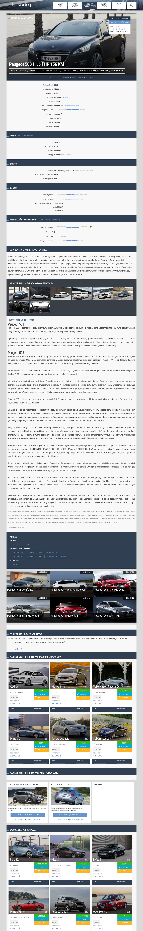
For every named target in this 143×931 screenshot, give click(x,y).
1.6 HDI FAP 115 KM (35, 552)
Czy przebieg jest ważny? (72, 105)
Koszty (23, 71)
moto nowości (74, 5)
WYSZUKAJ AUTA (34, 820)
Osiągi (14, 71)
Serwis (32, 71)
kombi (15, 564)
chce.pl (19, 3)
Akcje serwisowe (100, 71)
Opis (74, 71)
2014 (28, 545)
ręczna (63, 557)
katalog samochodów (90, 5)
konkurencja (117, 71)
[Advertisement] (112, 802)
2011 (13, 545)
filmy (119, 4)
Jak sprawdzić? (66, 97)
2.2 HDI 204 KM (51, 557)
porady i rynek (60, 5)
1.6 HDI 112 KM (18, 552)
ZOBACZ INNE (20, 820)
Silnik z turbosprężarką (25, 136)
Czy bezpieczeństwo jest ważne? (49, 220)
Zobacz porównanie (119, 18)
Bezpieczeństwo (46, 71)
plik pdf (18, 649)
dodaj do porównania (120, 22)
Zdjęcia (65, 71)
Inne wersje (85, 71)
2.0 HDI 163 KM (18, 557)
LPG (57, 71)
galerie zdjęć (104, 5)
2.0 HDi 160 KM (51, 552)
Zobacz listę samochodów (27, 815)
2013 (21, 545)
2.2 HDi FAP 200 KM (35, 557)
